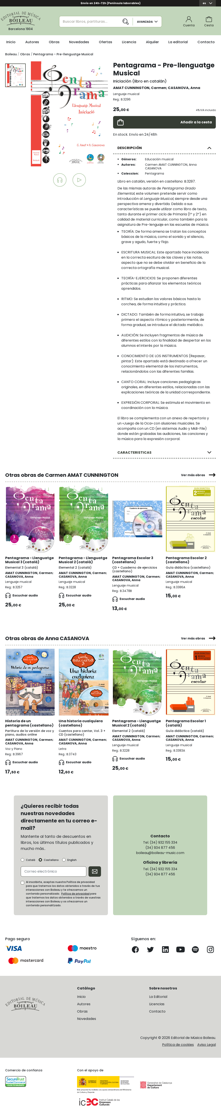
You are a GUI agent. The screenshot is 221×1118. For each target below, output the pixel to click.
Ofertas (105, 42)
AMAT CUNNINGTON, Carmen (139, 87)
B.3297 (189, 181)
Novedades (79, 42)
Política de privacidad (75, 893)
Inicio (11, 42)
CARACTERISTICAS (134, 452)
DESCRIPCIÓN (129, 147)
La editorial (178, 42)
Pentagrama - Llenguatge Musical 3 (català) (29, 560)
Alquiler (152, 42)
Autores (32, 42)
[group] (69, 113)
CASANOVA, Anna (184, 87)
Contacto (206, 42)
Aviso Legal (206, 1044)
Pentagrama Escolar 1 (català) (186, 723)
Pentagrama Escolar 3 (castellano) (132, 560)
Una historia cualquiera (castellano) (81, 723)
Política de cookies (178, 1044)
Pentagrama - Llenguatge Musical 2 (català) (83, 560)
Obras (54, 42)
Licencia (129, 42)
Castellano (51, 860)
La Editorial (158, 996)
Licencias (156, 1004)
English (72, 860)
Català (30, 860)
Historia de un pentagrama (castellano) (29, 723)
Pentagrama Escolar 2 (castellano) (186, 560)
